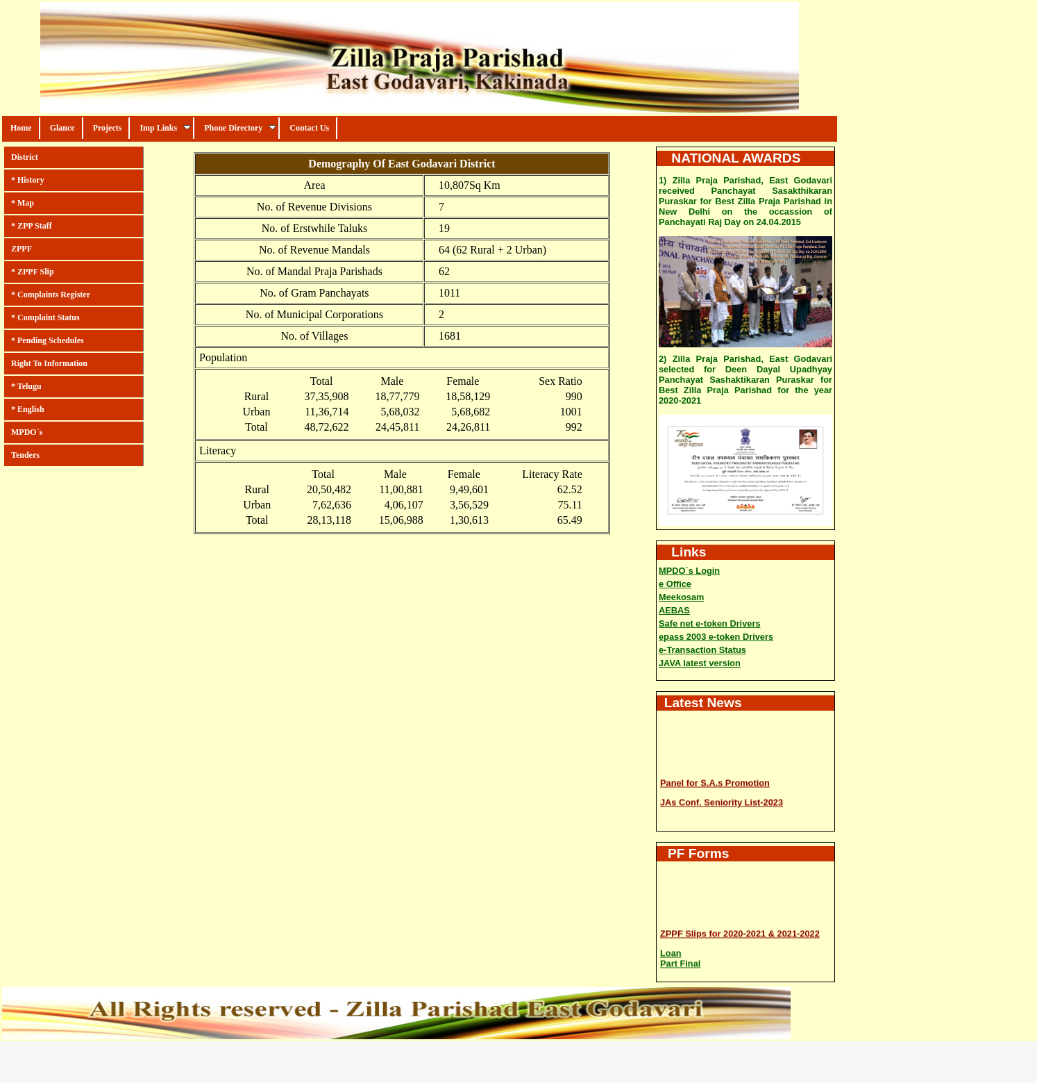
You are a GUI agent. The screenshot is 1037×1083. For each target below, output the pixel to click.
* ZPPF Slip (32, 271)
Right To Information (49, 363)
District (24, 157)
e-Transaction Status (702, 650)
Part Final (680, 962)
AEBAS (674, 610)
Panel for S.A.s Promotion (715, 782)
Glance (62, 128)
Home (21, 128)
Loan (671, 952)
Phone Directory (240, 128)
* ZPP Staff (31, 226)
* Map (22, 203)
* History (27, 180)
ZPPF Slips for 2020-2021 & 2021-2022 (740, 932)
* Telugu (26, 386)
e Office (675, 584)
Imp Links (165, 128)
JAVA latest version (700, 663)
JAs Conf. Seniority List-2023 (721, 801)
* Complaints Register (50, 294)
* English (27, 409)
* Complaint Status (45, 317)
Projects (107, 128)
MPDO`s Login (689, 570)
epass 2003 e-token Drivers (716, 636)
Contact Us (309, 128)
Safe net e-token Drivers (710, 623)
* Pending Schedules (47, 340)
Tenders (25, 455)
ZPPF (21, 249)
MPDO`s (26, 432)
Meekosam (681, 597)
